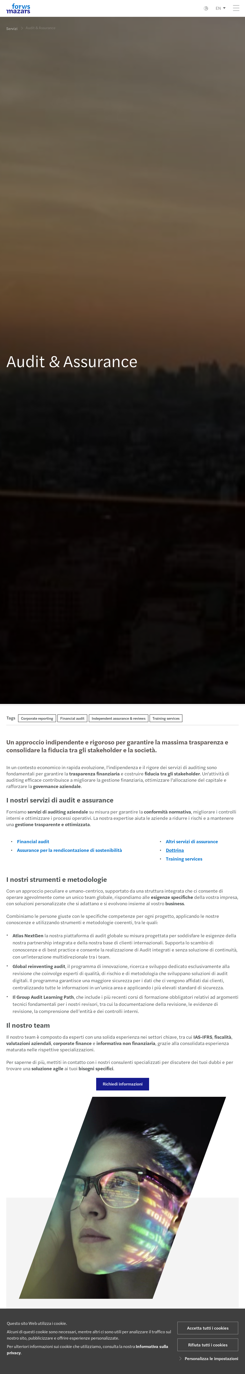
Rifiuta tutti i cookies (207, 1345)
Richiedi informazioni (122, 1084)
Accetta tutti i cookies (207, 1328)
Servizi (12, 28)
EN (218, 8)
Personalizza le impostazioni (207, 1358)
